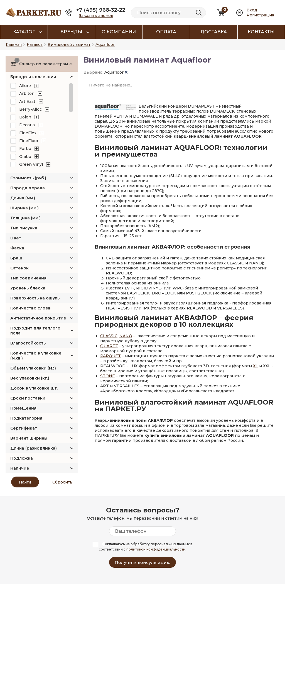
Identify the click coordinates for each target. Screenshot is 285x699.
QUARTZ (109, 345)
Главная (14, 44)
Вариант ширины (28, 438)
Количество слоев (30, 308)
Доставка (213, 31)
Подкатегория (26, 418)
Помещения (23, 408)
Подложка (21, 458)
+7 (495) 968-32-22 (100, 10)
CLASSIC (108, 335)
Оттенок (19, 268)
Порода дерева (27, 187)
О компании (119, 31)
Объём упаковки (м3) (33, 368)
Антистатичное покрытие (38, 318)
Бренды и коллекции (33, 76)
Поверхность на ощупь (35, 298)
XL (255, 365)
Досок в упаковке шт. (34, 388)
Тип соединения (28, 278)
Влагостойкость (28, 343)
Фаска (17, 248)
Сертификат (23, 428)
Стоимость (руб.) (28, 177)
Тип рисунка (23, 227)
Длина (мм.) (22, 197)
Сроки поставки (27, 398)
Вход (252, 10)
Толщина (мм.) (25, 217)
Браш (16, 258)
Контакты (261, 31)
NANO (125, 335)
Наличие (19, 468)
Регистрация (260, 15)
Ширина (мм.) (24, 207)
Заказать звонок (96, 15)
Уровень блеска (27, 288)
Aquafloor (115, 72)
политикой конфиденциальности (155, 549)
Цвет (15, 238)
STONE (107, 375)
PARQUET (110, 355)
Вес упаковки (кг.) (29, 378)
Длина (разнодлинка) (33, 448)
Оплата (166, 31)
